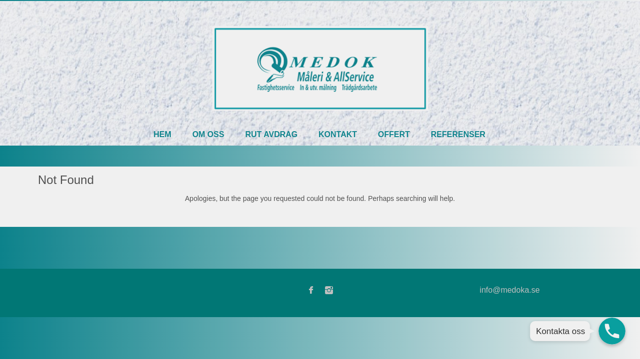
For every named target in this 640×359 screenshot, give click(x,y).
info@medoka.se (510, 290)
